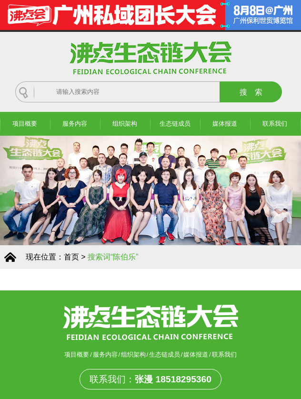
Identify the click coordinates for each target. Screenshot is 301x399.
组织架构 (124, 123)
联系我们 (274, 123)
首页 (71, 257)
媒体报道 (224, 123)
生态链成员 (175, 123)
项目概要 (24, 123)
